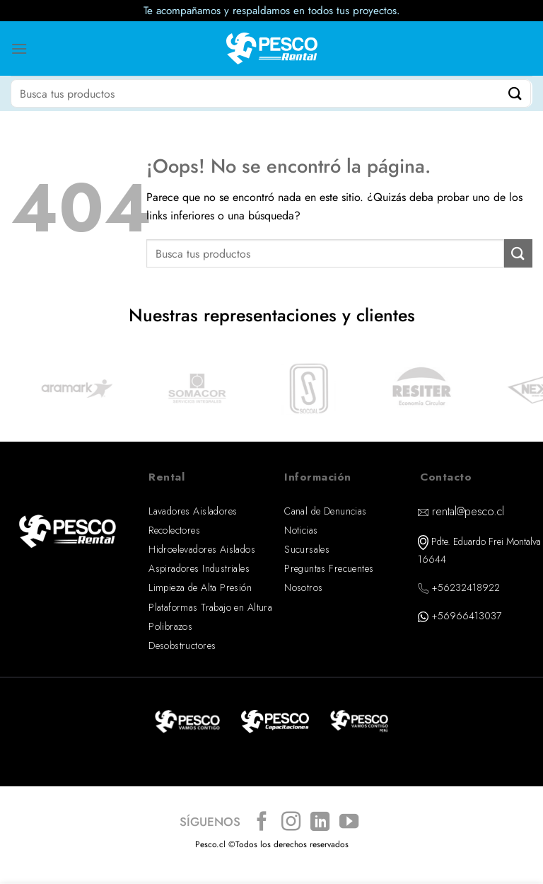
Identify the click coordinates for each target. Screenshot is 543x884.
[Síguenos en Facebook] (262, 823)
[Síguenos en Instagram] (290, 823)
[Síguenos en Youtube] (348, 823)
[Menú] (19, 48)
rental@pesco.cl (468, 511)
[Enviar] (515, 93)
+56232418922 (465, 587)
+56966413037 (466, 616)
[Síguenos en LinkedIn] (319, 823)
